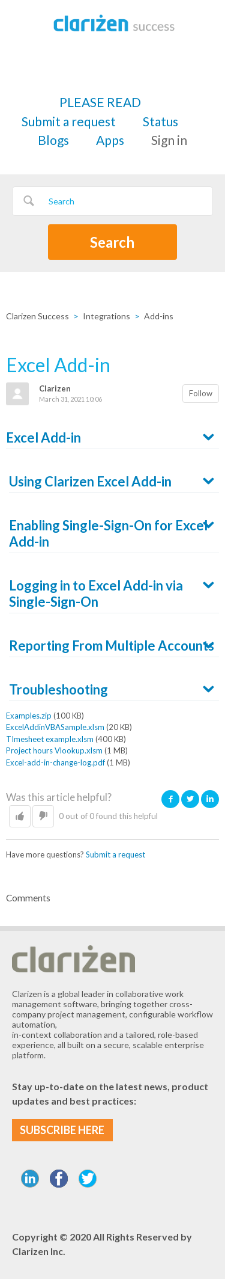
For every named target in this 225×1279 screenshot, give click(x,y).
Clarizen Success (37, 316)
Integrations (106, 316)
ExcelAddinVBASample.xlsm (55, 727)
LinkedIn (210, 799)
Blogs (53, 139)
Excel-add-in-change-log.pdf (55, 762)
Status (160, 121)
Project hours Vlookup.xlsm (54, 750)
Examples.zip (29, 715)
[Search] (112, 201)
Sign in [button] (169, 139)
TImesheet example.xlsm (50, 739)
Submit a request (69, 121)
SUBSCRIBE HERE (62, 1129)
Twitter (190, 799)
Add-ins (158, 316)
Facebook (170, 799)
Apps (110, 139)
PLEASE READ (100, 101)
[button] (20, 816)
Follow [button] (200, 393)
